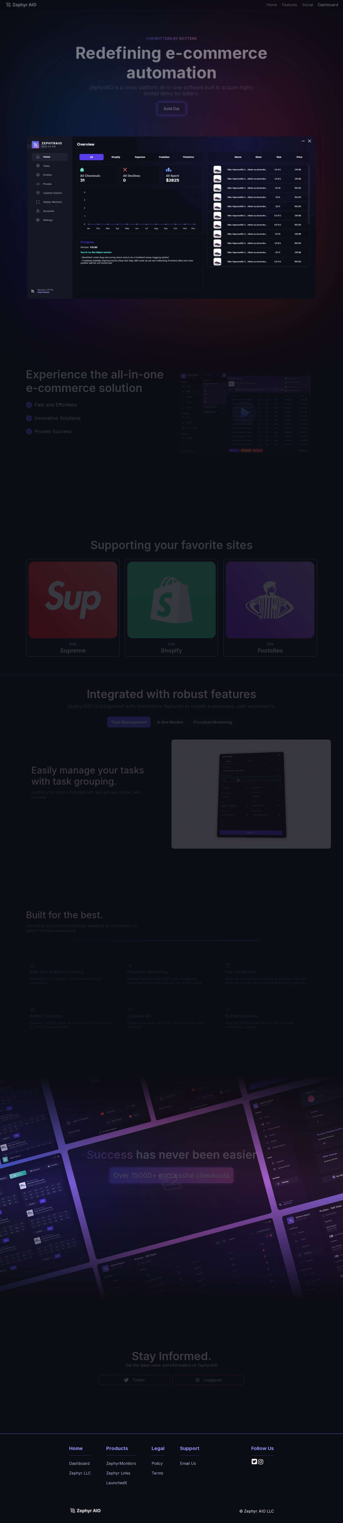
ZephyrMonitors (121, 1463)
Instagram (208, 1380)
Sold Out (171, 109)
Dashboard (328, 4)
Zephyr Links (118, 1473)
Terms (157, 1473)
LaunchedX (116, 1482)
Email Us (188, 1463)
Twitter (134, 1380)
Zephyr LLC (80, 1473)
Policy (157, 1463)
